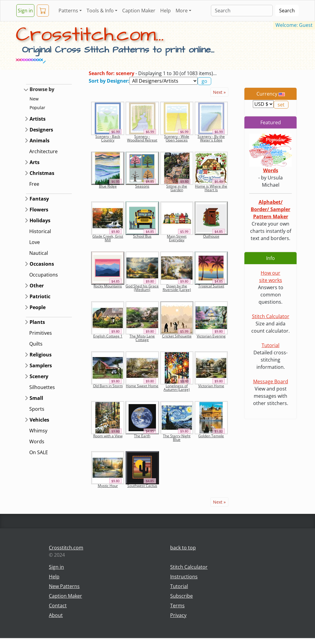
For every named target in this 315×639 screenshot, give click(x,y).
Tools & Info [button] (100, 10)
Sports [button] (36, 409)
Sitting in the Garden (176, 188)
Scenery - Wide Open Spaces (176, 138)
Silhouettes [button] (42, 387)
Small (36, 398)
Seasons (142, 186)
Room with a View (107, 435)
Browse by (42, 89)
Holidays (40, 220)
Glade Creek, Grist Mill (107, 238)
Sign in (25, 10)
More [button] (182, 10)
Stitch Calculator (270, 316)
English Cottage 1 (107, 336)
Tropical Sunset (211, 286)
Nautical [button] (38, 253)
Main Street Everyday (176, 238)
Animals (39, 140)
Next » (219, 92)
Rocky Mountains (108, 286)
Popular (37, 107)
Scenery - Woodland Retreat (142, 138)
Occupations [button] (43, 274)
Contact (58, 605)
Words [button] (36, 441)
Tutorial (270, 345)
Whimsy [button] (38, 430)
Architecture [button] (43, 151)
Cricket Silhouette (177, 336)
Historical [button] (40, 231)
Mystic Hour (108, 485)
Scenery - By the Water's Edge (211, 138)
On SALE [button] (38, 452)
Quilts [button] (36, 343)
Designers (41, 129)
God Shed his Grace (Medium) (142, 287)
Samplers (41, 365)
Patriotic (40, 296)
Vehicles (39, 419)
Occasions (42, 264)
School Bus (142, 236)
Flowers (39, 209)
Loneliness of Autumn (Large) (177, 387)
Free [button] (34, 184)
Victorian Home (211, 385)
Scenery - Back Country (107, 138)
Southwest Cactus (142, 485)
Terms (177, 605)
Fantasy (39, 198)
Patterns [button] (68, 10)
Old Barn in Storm (108, 385)
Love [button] (34, 242)
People (38, 307)
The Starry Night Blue (176, 437)
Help (165, 10)
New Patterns (64, 586)
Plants (37, 322)
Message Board (270, 381)
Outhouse (211, 236)
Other (37, 285)
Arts (35, 162)
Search (287, 10)
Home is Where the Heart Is (211, 188)
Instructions (184, 576)
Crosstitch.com (66, 547)
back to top (183, 547)
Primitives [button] (40, 333)
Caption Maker (138, 10)
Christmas (42, 173)
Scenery (39, 376)
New (34, 99)
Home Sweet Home (142, 385)
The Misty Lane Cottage (142, 338)
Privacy (178, 615)
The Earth (142, 435)
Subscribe (181, 596)
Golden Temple (211, 435)
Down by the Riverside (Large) (177, 287)
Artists (38, 118)
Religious (41, 354)
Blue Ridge (108, 186)
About (56, 615)
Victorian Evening (211, 336)
